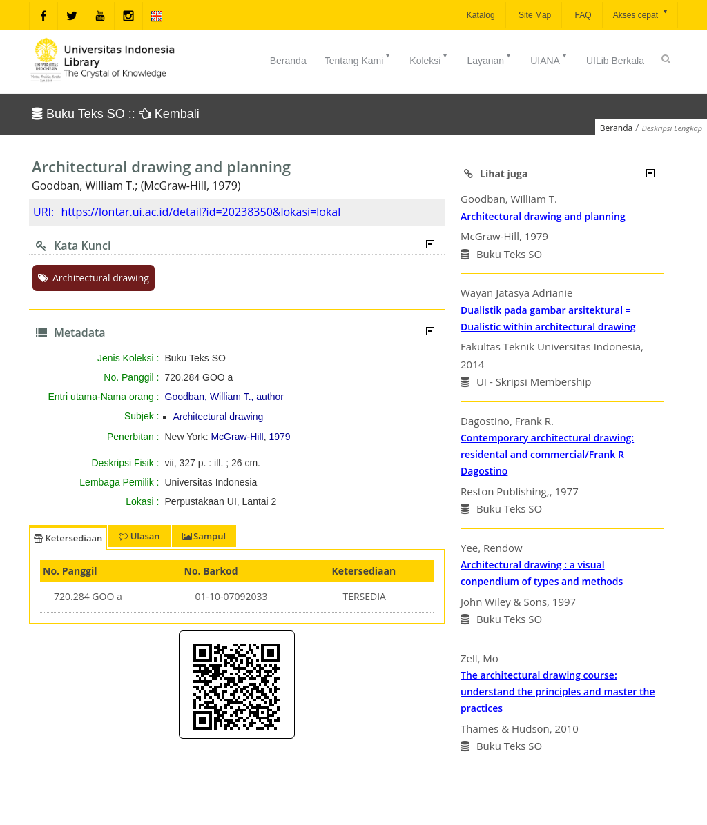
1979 (279, 436)
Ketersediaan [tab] (68, 538)
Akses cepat (641, 14)
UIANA (549, 59)
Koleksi (429, 59)
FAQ (581, 15)
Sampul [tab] (204, 536)
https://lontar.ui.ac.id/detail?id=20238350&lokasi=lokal (200, 211)
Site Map (534, 15)
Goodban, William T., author (224, 396)
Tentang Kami (358, 59)
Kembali (177, 114)
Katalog (480, 15)
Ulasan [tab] (139, 536)
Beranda (288, 60)
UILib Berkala (615, 60)
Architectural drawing (93, 277)
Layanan (489, 59)
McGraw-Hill (237, 436)
